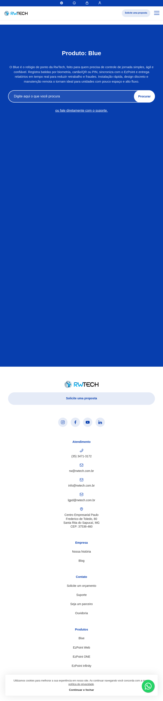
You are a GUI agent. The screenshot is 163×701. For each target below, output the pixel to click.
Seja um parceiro (81, 604)
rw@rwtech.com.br (81, 468)
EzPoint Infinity (81, 665)
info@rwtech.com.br (81, 482)
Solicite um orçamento (81, 585)
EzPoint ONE (81, 656)
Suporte (81, 595)
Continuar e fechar (81, 689)
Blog (81, 560)
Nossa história (81, 551)
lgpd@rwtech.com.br (81, 497)
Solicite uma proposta (136, 13)
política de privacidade (81, 684)
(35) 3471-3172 (81, 453)
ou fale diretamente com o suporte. (81, 110)
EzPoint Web (81, 647)
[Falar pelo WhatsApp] (148, 686)
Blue (81, 638)
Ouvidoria (81, 613)
